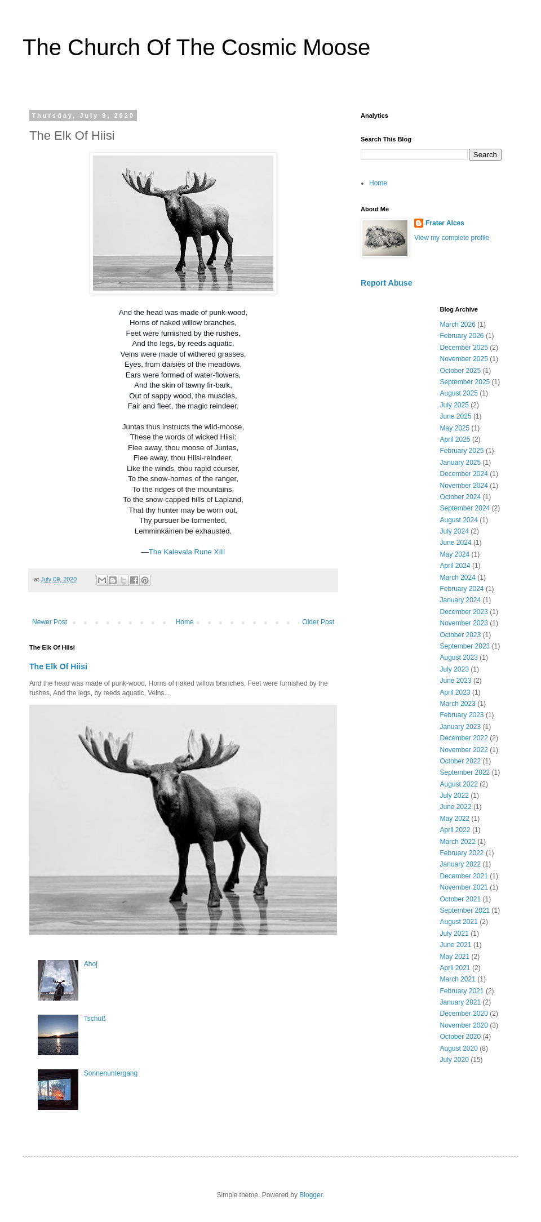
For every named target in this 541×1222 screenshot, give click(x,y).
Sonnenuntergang (111, 1073)
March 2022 (458, 842)
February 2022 (462, 853)
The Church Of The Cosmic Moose (196, 47)
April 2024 (455, 566)
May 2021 (455, 957)
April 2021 (455, 968)
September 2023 (465, 646)
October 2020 (460, 1037)
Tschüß (95, 1019)
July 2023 (454, 669)
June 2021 (456, 945)
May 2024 (455, 554)
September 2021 (465, 910)
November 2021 (464, 887)
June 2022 (456, 807)
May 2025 (455, 428)
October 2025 (460, 371)
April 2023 (455, 692)
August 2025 (459, 393)
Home (185, 622)
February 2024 (462, 589)
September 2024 (465, 508)
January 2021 (460, 1002)
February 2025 (462, 451)
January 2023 (460, 727)
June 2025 (456, 416)
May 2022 (455, 819)
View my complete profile (451, 238)
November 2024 (464, 486)
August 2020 (459, 1048)
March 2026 (458, 324)
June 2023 (456, 681)
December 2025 (464, 348)
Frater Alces (444, 223)
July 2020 (454, 1060)
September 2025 (465, 382)
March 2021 (458, 979)
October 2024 (460, 497)
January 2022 (460, 864)
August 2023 (459, 657)
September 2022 (465, 772)
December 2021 (464, 876)
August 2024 (459, 520)
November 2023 (464, 623)
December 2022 (464, 738)
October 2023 (460, 635)
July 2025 (454, 405)
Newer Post (49, 622)
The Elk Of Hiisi (58, 666)
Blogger (310, 1195)
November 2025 (464, 359)
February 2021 (462, 991)
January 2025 (460, 462)
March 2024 (458, 577)
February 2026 (462, 336)
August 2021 (459, 922)
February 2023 (462, 715)
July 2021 (454, 933)
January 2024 (460, 600)
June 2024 (456, 542)
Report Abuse (386, 282)
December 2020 (464, 1013)
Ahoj (90, 964)
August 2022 (459, 784)
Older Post (318, 622)
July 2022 (454, 795)
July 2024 (454, 531)
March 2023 (458, 704)
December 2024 (464, 474)
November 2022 (464, 750)
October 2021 (460, 899)
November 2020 (464, 1025)
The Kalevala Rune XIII (187, 552)
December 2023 (464, 612)
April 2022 (455, 830)
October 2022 (460, 761)
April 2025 (455, 439)
